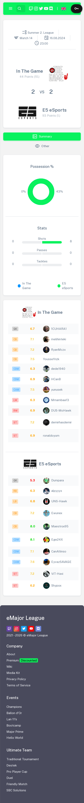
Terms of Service (18, 685)
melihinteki (58, 339)
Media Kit (13, 673)
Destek (11, 765)
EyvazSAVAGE (61, 562)
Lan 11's (11, 719)
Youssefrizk (51, 359)
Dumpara (57, 480)
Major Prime (14, 731)
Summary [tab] (42, 136)
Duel (9, 778)
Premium (22, 660)
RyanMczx (58, 349)
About (10, 654)
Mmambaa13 (60, 400)
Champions (14, 706)
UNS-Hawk (59, 501)
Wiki (9, 666)
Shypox (56, 585)
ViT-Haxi (57, 573)
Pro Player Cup (16, 771)
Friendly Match (16, 784)
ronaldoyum (51, 435)
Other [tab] (42, 146)
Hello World (14, 737)
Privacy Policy (16, 679)
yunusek (57, 389)
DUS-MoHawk (61, 410)
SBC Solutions (16, 790)
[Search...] (23, 8)
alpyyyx (56, 490)
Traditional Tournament (22, 759)
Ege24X (57, 539)
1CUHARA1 (59, 328)
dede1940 (58, 368)
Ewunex (56, 513)
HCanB (56, 379)
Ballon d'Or (14, 713)
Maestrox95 (59, 526)
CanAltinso (58, 551)
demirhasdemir (61, 422)
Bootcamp (13, 725)
